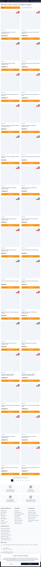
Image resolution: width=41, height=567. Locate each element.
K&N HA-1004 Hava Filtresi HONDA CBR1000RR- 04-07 (8, 33)
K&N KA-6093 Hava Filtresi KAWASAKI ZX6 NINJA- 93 (9, 95)
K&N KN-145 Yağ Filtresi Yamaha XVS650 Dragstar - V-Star (30, 219)
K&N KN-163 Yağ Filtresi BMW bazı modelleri (10, 280)
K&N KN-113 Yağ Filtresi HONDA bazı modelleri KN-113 (29, 126)
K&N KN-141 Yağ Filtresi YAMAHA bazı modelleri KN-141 (29, 188)
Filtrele (3, 7)
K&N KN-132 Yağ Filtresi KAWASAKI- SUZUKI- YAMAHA (10, 157)
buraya (17, 560)
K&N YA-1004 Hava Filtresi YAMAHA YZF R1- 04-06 (10, 468)
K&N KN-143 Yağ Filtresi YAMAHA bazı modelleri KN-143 (8, 219)
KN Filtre (3, 30)
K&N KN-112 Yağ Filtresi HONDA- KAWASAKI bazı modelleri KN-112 (10, 126)
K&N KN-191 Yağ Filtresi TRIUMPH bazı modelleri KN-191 (29, 313)
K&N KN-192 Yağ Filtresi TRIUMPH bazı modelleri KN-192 (9, 344)
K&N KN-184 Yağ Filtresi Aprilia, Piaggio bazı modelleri (9, 313)
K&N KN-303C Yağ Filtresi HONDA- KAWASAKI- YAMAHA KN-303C (28, 375)
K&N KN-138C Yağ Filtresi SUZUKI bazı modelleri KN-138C (8, 188)
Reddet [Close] (11, 563)
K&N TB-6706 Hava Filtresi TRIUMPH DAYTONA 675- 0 (29, 437)
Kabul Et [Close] (30, 563)
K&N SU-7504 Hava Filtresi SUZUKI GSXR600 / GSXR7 (31, 406)
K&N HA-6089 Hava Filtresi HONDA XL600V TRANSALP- (30, 33)
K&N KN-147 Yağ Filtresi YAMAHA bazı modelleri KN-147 (8, 250)
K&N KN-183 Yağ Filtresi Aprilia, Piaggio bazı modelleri (30, 281)
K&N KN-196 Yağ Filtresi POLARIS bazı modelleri (29, 344)
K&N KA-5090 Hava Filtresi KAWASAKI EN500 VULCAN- (30, 64)
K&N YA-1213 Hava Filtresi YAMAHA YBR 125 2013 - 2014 (30, 468)
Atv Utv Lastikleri (31, 510)
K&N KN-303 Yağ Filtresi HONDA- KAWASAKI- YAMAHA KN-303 (7, 375)
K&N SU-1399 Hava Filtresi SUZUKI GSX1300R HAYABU (10, 406)
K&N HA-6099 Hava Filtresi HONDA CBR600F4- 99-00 (8, 64)
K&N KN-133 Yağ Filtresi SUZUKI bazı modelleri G (31, 157)
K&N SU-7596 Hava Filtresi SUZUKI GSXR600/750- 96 (8, 437)
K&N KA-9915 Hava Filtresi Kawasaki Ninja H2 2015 (30, 95)
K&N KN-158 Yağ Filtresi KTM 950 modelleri (30, 249)
